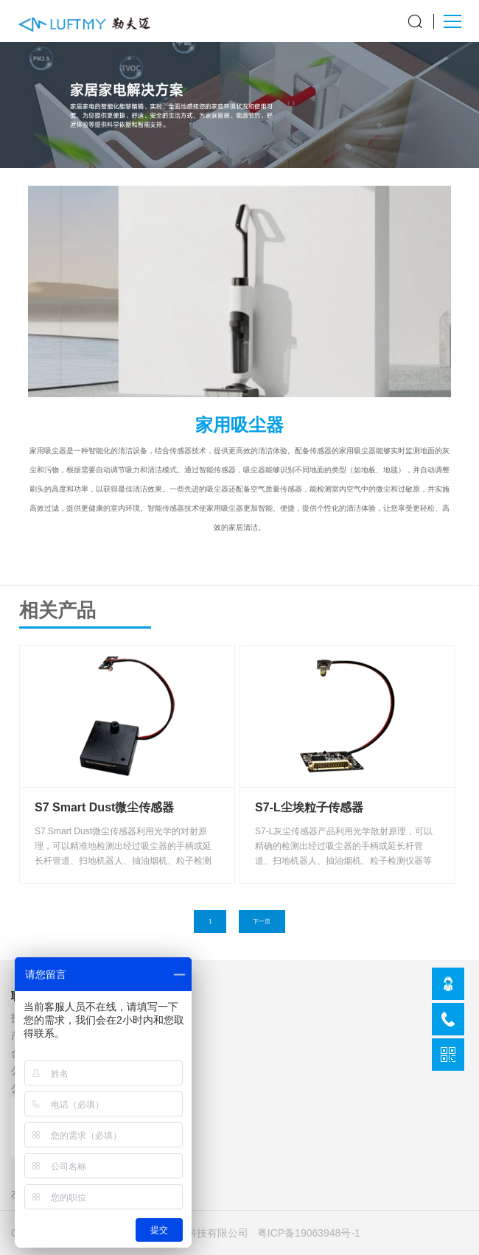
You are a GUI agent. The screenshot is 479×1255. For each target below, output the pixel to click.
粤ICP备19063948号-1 (308, 1233)
